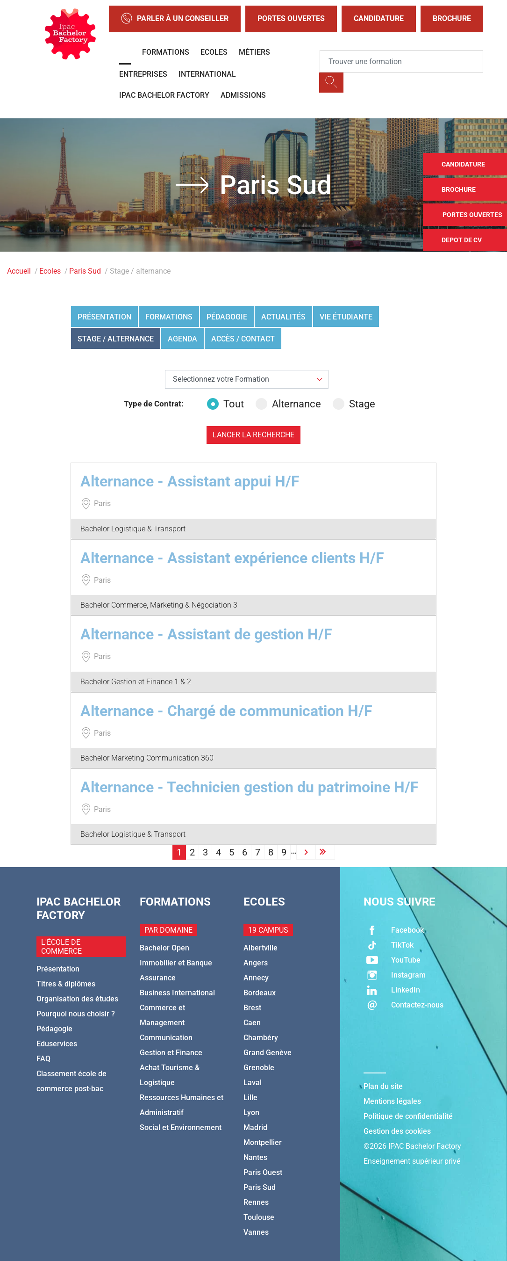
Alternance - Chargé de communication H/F (226, 711)
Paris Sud (85, 271)
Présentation (104, 316)
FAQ (43, 1058)
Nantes (255, 1157)
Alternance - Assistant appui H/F (190, 481)
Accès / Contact (243, 338)
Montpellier (262, 1142)
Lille (250, 1097)
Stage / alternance (116, 338)
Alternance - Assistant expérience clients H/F (232, 558)
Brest (252, 1007)
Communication (166, 1037)
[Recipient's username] (401, 61)
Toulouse (258, 1217)
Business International (177, 992)
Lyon (251, 1112)
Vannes (256, 1232)
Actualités (283, 316)
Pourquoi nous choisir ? (75, 1013)
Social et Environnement (180, 1127)
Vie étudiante (346, 316)
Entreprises (143, 74)
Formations (165, 52)
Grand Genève (267, 1052)
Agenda (182, 338)
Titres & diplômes (65, 983)
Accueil (19, 271)
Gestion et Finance (171, 1052)
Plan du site (383, 1086)
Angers (255, 962)
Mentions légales (392, 1101)
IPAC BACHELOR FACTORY (164, 95)
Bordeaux (259, 992)
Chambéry (260, 1037)
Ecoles (214, 52)
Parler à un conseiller (175, 19)
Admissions (243, 95)
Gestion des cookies (397, 1131)
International (207, 74)
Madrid (255, 1127)
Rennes (256, 1202)
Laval (252, 1082)
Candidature (379, 18)
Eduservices (56, 1043)
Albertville (260, 947)
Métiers (254, 52)
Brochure (452, 18)
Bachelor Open (164, 947)
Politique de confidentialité (408, 1116)
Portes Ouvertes (291, 18)
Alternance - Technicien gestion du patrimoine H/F (249, 787)
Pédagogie (227, 316)
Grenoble (258, 1067)
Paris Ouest (262, 1172)
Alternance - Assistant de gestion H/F (206, 634)
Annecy (256, 977)
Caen (252, 1022)
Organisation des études (77, 998)
